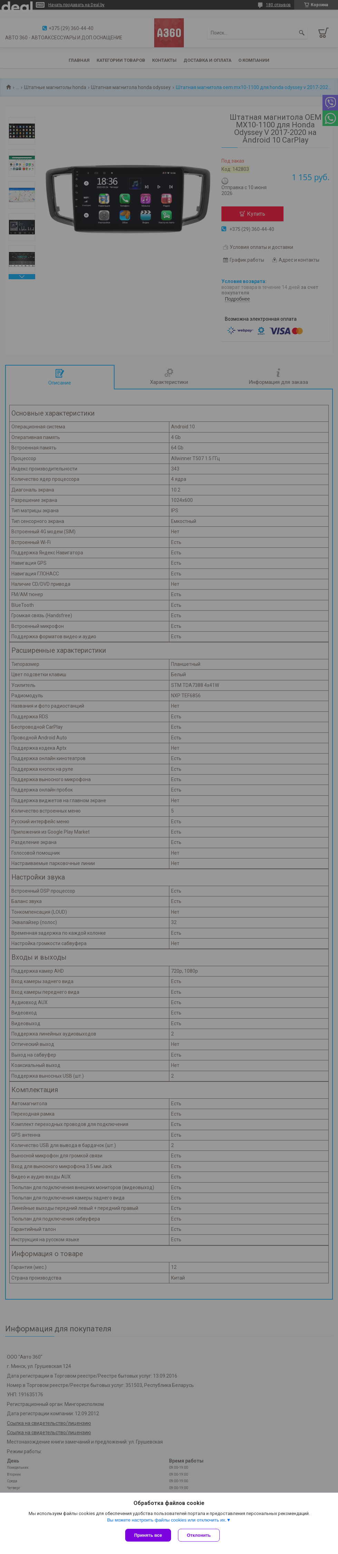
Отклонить (199, 1535)
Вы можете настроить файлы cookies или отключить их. (166, 1520)
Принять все (148, 1535)
